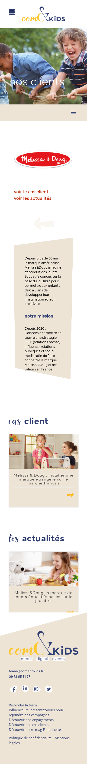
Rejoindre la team (23, 705)
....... (70, 495)
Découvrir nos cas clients (28, 724)
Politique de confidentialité (30, 738)
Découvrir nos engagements (31, 719)
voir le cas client (31, 192)
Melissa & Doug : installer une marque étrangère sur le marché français (44, 479)
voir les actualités (32, 198)
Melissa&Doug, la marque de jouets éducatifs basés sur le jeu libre (44, 597)
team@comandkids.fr (26, 671)
